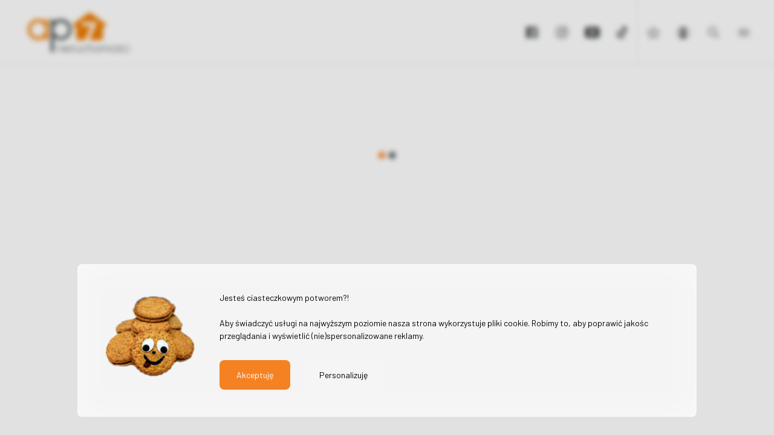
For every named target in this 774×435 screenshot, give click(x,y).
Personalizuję (343, 375)
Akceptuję (254, 375)
